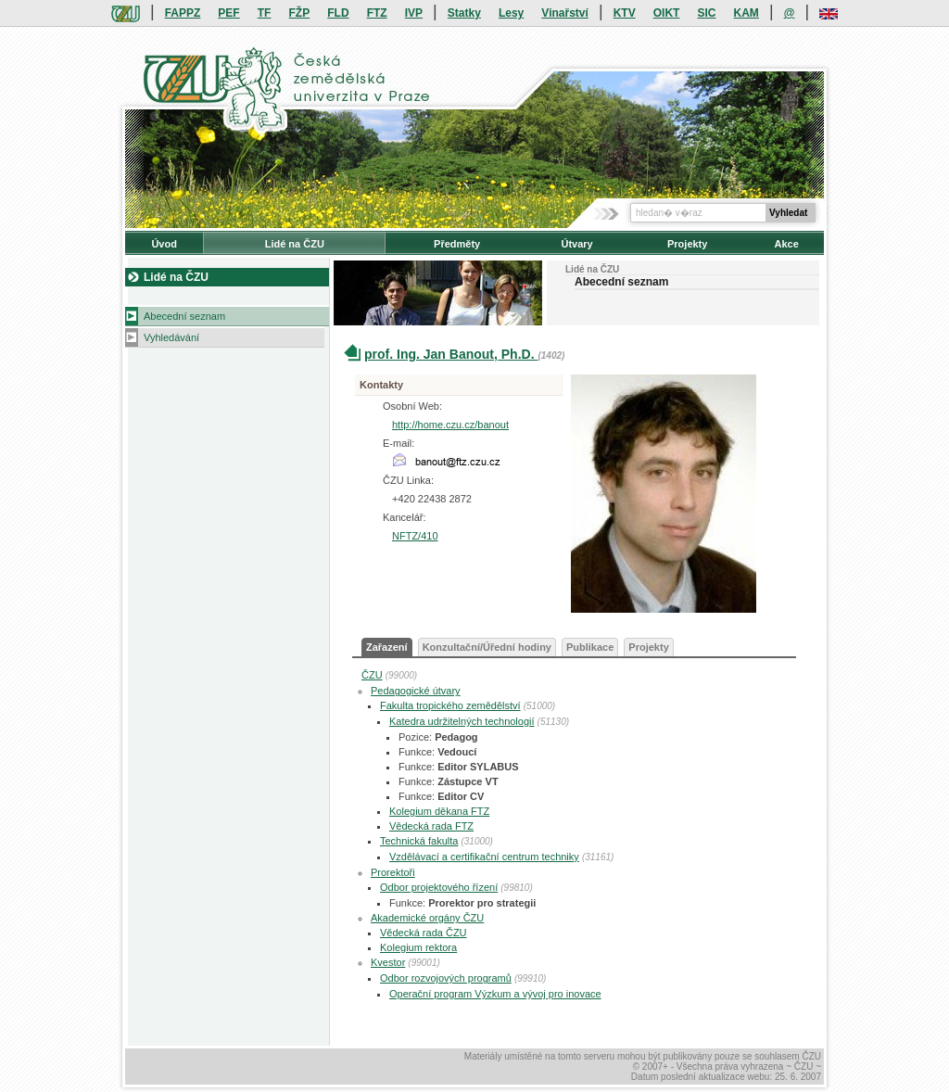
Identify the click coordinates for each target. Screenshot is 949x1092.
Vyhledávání (171, 337)
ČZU (372, 674)
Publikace (590, 647)
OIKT (666, 12)
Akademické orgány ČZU (427, 917)
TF (265, 12)
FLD (337, 12)
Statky (464, 12)
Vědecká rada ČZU (423, 932)
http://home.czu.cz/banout (450, 424)
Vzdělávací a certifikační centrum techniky (484, 856)
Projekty (687, 243)
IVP (414, 12)
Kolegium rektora (418, 947)
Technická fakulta (419, 840)
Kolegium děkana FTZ (439, 811)
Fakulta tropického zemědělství (450, 705)
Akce (787, 243)
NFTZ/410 (415, 535)
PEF (228, 12)
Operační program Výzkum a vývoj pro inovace (495, 993)
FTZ (377, 12)
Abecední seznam (184, 316)
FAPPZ (183, 12)
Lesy (511, 12)
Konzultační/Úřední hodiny (487, 647)
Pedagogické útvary (416, 690)
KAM (746, 12)
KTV (625, 12)
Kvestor (388, 962)
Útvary (576, 243)
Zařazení (387, 647)
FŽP (299, 12)
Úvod (164, 243)
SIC (706, 12)
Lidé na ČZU (294, 243)
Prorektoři (393, 872)
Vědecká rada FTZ (431, 826)
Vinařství (564, 12)
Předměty (457, 243)
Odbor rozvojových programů (446, 978)
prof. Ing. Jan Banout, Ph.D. (451, 354)
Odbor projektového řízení (439, 887)
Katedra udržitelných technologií (462, 721)
